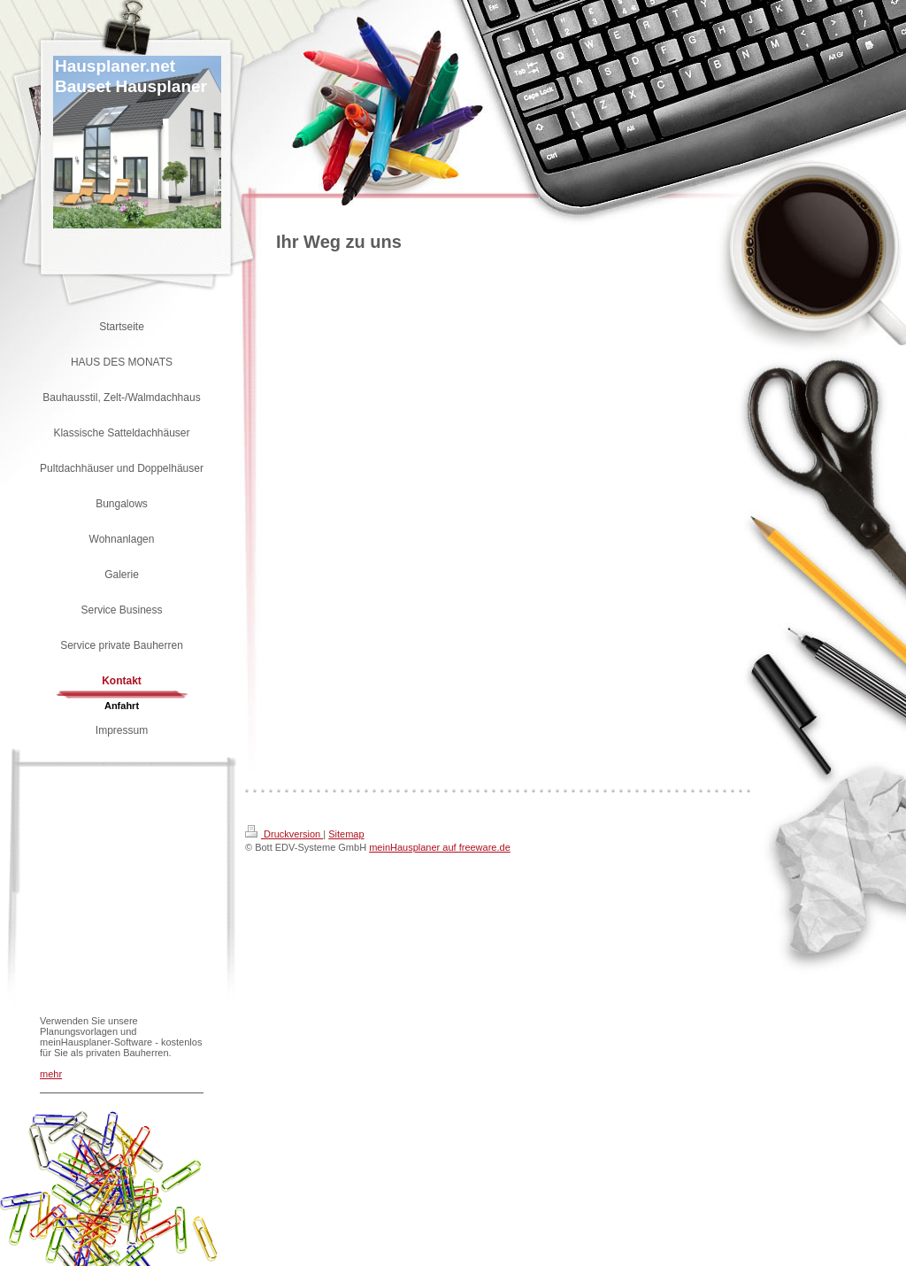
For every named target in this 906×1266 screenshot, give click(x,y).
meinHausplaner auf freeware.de (440, 847)
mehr (51, 1074)
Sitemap (346, 834)
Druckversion (284, 834)
